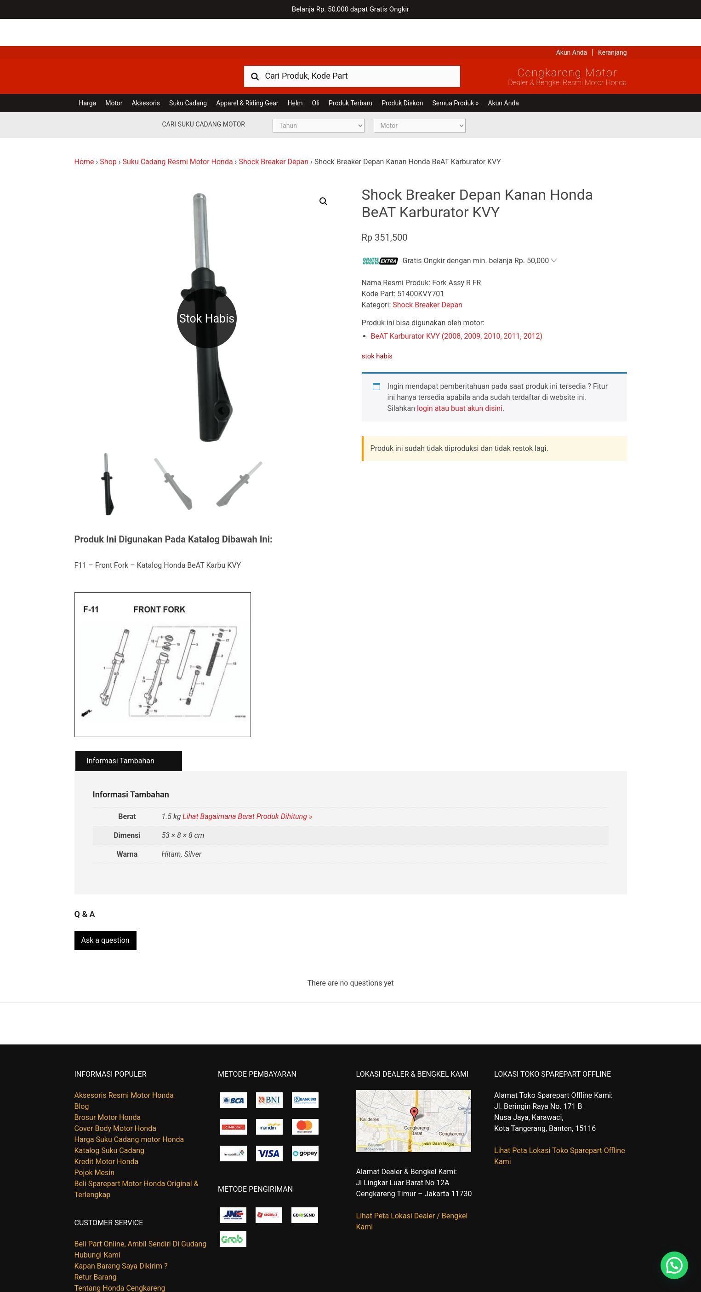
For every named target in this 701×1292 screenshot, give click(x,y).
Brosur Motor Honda (107, 1086)
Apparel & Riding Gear (247, 76)
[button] (323, 174)
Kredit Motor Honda (106, 1130)
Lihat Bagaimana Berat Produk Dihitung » (247, 789)
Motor (113, 76)
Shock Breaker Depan (273, 134)
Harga (88, 76)
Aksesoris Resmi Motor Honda (124, 1064)
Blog (81, 1075)
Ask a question (105, 909)
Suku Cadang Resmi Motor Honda (177, 134)
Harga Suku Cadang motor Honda (129, 1108)
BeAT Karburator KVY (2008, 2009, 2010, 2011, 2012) (457, 309)
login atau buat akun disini (459, 381)
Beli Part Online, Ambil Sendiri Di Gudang (140, 1212)
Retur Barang (95, 1245)
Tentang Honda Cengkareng (119, 1256)
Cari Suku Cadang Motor (203, 97)
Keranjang (612, 25)
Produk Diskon (402, 76)
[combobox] (352, 48)
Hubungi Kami (97, 1223)
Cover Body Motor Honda (115, 1097)
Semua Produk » (455, 76)
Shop (108, 134)
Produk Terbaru (350, 76)
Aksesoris (146, 76)
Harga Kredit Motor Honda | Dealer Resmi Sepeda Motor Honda (141, 48)
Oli (315, 76)
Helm (295, 76)
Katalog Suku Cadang (109, 1119)
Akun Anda (571, 25)
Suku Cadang (188, 76)
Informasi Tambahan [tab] (120, 733)
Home (84, 134)
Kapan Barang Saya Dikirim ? (121, 1234)
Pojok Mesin (94, 1141)
